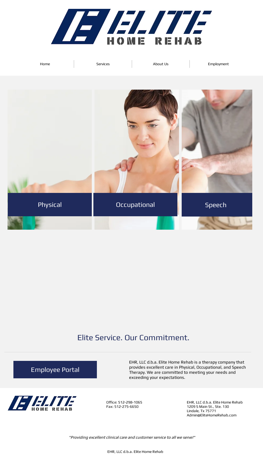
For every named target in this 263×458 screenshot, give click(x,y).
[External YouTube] (135, 283)
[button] (103, 64)
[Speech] (215, 205)
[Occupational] (135, 204)
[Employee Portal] (55, 369)
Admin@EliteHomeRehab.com (211, 415)
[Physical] (50, 204)
